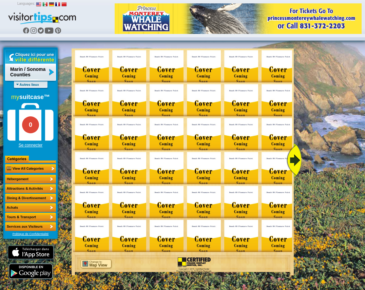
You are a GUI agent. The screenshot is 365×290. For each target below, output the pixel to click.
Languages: (26, 3)
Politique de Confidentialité (31, 234)
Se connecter (31, 145)
